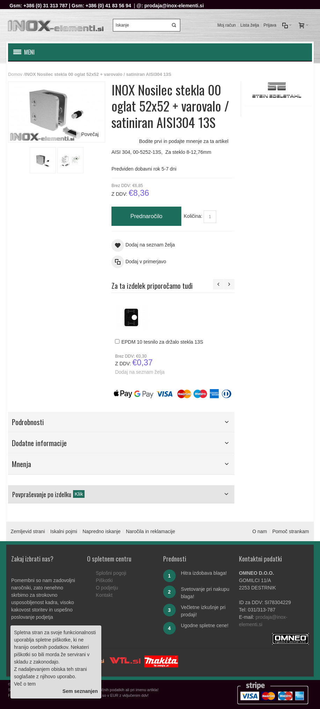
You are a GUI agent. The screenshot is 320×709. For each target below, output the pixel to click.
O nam (259, 531)
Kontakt (104, 595)
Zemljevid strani (27, 531)
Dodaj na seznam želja (140, 372)
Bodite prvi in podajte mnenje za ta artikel (183, 141)
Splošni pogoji (111, 573)
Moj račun (226, 25)
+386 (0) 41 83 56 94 (108, 5)
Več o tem (25, 684)
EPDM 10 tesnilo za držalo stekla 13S (162, 342)
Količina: (193, 216)
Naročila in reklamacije (150, 531)
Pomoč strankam (290, 531)
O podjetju (107, 587)
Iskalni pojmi (63, 531)
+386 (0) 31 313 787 (45, 5)
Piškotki (104, 580)
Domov (15, 74)
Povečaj (90, 134)
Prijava (269, 25)
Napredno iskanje (101, 531)
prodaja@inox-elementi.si (174, 5)
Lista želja (249, 25)
